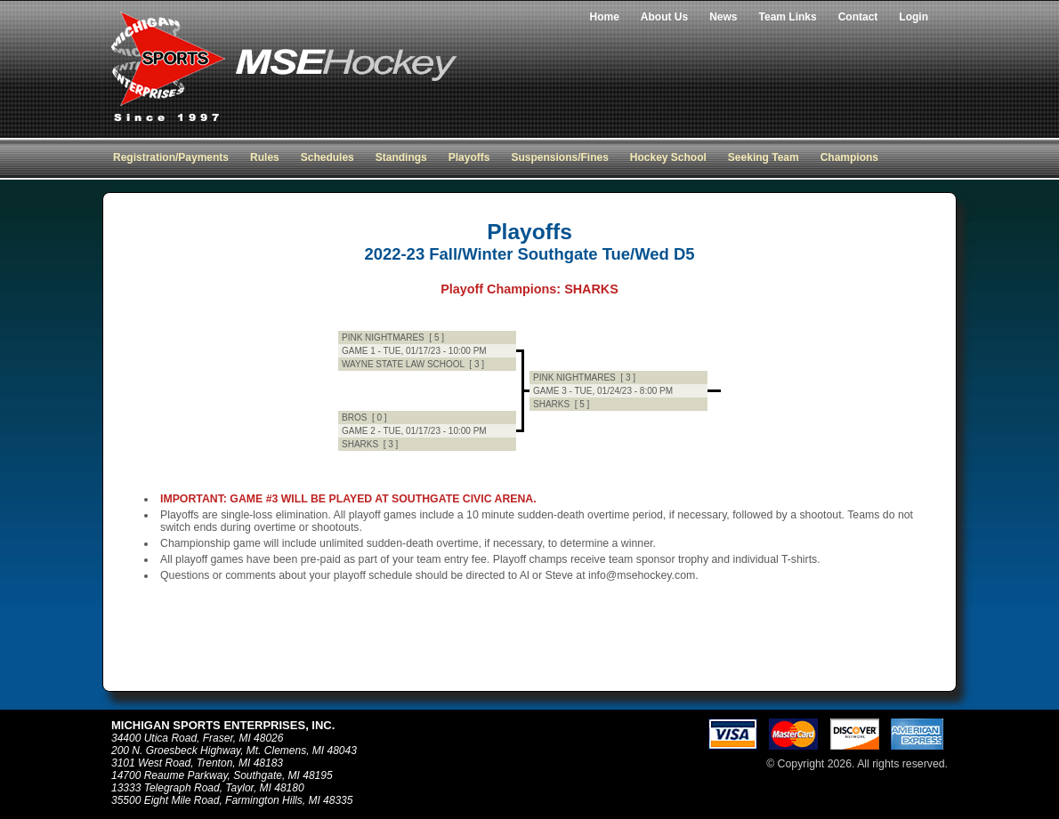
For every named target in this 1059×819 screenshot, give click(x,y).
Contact (858, 17)
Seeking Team (763, 157)
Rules (264, 157)
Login (913, 17)
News (723, 17)
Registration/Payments (171, 157)
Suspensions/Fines (559, 157)
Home (604, 17)
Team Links (788, 17)
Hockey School (668, 157)
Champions (849, 157)
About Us (664, 17)
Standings (401, 157)
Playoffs (469, 157)
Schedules (327, 157)
